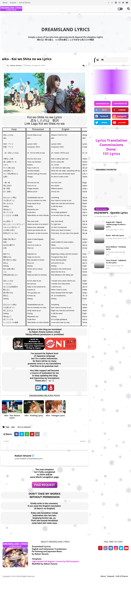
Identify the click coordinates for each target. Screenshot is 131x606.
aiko (13, 427)
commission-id (120, 103)
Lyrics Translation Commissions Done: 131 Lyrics (111, 147)
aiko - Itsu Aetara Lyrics (12, 416)
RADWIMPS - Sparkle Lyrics (111, 212)
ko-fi (104, 110)
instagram (122, 116)
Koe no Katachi (24, 427)
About (5, 2)
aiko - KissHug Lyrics (33, 415)
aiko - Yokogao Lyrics (55, 415)
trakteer (122, 110)
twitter (104, 122)
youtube (122, 122)
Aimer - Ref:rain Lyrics (115, 235)
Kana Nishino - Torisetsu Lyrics (116, 248)
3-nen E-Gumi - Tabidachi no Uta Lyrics (116, 261)
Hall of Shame (24, 2)
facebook (104, 116)
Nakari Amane (23, 455)
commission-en (102, 103)
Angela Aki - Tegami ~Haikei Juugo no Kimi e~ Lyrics (116, 224)
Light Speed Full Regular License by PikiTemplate (55, 561)
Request (13, 2)
